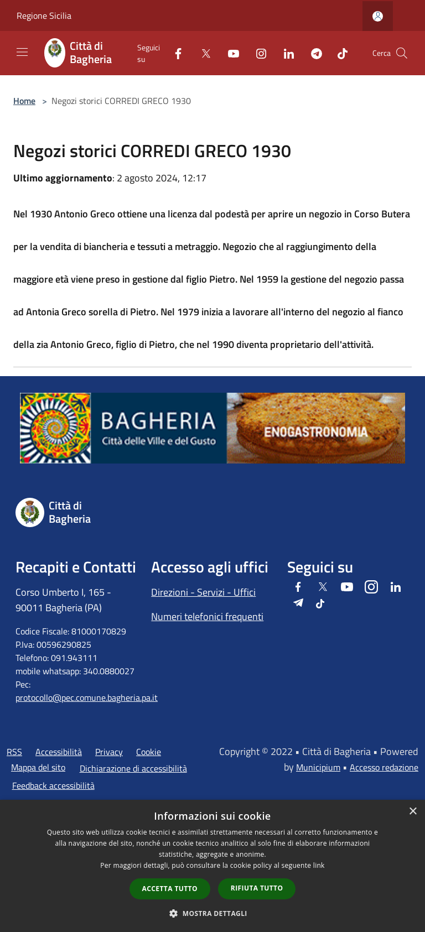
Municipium (318, 767)
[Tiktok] (338, 52)
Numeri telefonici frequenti (207, 616)
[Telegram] (312, 52)
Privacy (109, 751)
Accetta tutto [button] (170, 888)
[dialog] (212, 866)
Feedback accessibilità (53, 785)
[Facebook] (174, 52)
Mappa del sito (38, 767)
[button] (212, 913)
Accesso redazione (384, 767)
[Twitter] (201, 52)
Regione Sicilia (44, 15)
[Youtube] (229, 52)
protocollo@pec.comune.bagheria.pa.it (86, 697)
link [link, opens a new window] (319, 865)
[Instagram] (257, 52)
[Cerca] (401, 53)
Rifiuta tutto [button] (257, 888)
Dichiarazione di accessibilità (133, 768)
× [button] (412, 812)
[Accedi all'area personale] (377, 16)
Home (24, 100)
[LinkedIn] (284, 52)
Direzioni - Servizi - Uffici (203, 592)
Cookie (148, 751)
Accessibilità (58, 751)
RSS (14, 751)
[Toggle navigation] (22, 52)
